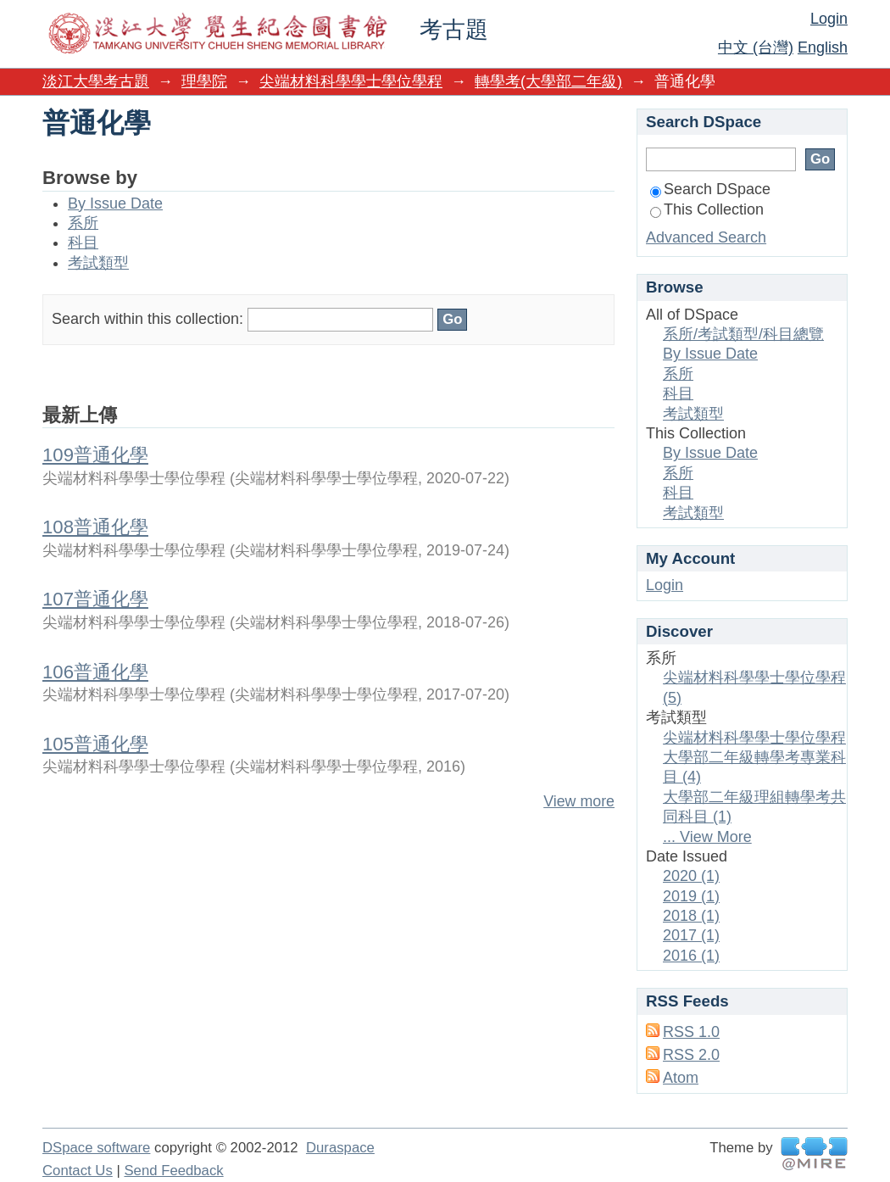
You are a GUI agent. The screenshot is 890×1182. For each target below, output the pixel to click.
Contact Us (77, 1170)
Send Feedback (173, 1170)
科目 (83, 242)
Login (829, 18)
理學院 (204, 81)
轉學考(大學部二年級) (548, 81)
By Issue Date (115, 203)
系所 (83, 223)
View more (579, 801)
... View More (707, 836)
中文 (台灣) (755, 47)
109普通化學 (95, 455)
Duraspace (340, 1148)
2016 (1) (691, 955)
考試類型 (98, 262)
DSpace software (96, 1148)
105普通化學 (95, 744)
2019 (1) (691, 896)
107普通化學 (95, 599)
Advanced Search (706, 237)
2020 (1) (691, 875)
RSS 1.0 (691, 1031)
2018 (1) (691, 915)
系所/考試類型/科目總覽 (743, 334)
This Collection (707, 209)
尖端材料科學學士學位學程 (350, 81)
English (823, 47)
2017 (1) (691, 935)
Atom (680, 1077)
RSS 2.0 (691, 1054)
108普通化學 (95, 527)
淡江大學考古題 (95, 81)
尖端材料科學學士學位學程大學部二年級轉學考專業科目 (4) (754, 757)
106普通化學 (95, 672)
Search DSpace (710, 189)
